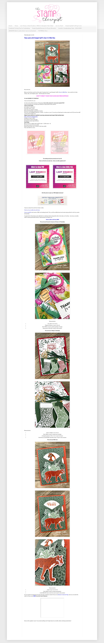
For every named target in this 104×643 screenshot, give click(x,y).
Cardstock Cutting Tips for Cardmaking (19, 28)
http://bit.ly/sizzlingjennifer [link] (31, 116)
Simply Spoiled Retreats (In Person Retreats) (44, 28)
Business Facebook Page (63, 594)
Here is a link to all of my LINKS (52, 219)
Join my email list (27, 212)
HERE (34, 596)
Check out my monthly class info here (32, 210)
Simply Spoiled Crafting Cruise (73, 25)
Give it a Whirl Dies (63, 92)
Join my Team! (59, 25)
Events (10, 25)
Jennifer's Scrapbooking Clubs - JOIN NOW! (70, 28)
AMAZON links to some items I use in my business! (22, 30)
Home (16, 25)
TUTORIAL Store (42, 30)
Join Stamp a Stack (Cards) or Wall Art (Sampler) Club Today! (36, 25)
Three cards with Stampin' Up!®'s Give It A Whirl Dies (39, 38)
